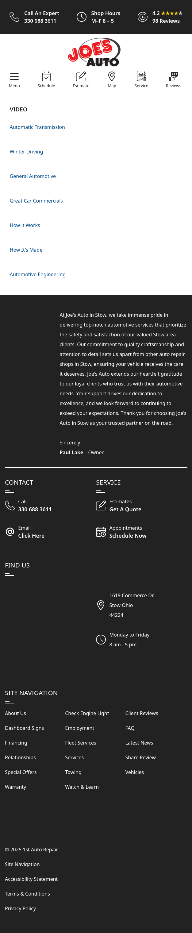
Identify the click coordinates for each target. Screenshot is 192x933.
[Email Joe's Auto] (50, 532)
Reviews (173, 85)
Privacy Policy (20, 908)
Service (141, 85)
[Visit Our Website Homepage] (95, 53)
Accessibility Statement (31, 879)
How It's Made (26, 249)
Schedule (46, 85)
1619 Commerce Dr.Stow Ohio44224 (132, 605)
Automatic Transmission (37, 127)
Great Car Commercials (36, 200)
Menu (14, 85)
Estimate (81, 85)
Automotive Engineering (38, 274)
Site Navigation (22, 864)
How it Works (25, 225)
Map (112, 85)
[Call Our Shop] (50, 506)
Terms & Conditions (27, 893)
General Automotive (33, 176)
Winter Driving (26, 151)
